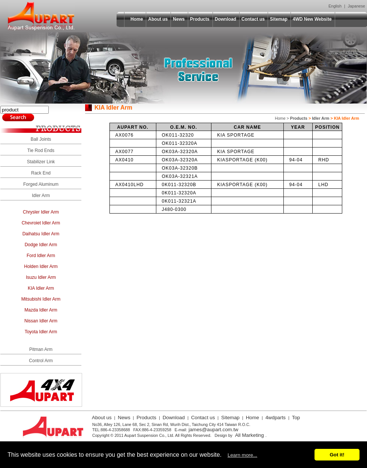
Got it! (337, 454)
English (335, 6)
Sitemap (279, 19)
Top (296, 417)
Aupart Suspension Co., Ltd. (41, 16)
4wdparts (275, 417)
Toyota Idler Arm (41, 331)
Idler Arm (41, 195)
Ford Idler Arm (41, 255)
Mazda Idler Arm (40, 310)
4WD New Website (312, 19)
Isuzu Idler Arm (41, 277)
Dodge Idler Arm (41, 244)
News (178, 19)
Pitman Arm (40, 349)
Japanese (356, 6)
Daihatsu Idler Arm (41, 233)
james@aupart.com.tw (213, 429)
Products (200, 19)
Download (225, 19)
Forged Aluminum (40, 184)
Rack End (41, 173)
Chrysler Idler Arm (41, 212)
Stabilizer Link (41, 161)
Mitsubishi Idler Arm (41, 299)
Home (136, 19)
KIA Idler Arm (41, 288)
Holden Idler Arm (40, 266)
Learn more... (242, 455)
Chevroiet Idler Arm (41, 223)
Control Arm (40, 360)
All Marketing (249, 435)
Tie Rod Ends (40, 150)
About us (158, 19)
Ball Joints (41, 139)
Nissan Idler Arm (40, 321)
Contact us (253, 19)
